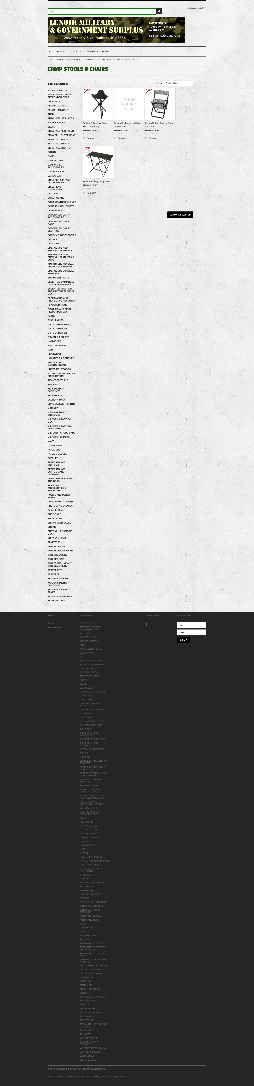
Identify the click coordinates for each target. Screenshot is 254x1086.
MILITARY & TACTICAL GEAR (69, 59)
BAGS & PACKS (56, 122)
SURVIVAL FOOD (57, 538)
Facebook (147, 624)
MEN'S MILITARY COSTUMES (57, 413)
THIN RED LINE (56, 559)
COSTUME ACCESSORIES (62, 235)
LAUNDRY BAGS (57, 399)
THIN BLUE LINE (56, 546)
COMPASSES (55, 210)
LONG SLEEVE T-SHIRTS (61, 404)
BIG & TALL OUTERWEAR (62, 135)
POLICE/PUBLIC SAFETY (61, 501)
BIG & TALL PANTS (58, 139)
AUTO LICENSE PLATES (61, 118)
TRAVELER (54, 574)
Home (50, 59)
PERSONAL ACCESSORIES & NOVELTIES (57, 488)
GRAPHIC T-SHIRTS (58, 337)
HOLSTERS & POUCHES (61, 358)
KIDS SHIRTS (55, 395)
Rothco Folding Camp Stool (96, 181)
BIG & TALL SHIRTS (58, 143)
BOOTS (52, 152)
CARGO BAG (55, 175)
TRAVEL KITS (55, 570)
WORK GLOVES (56, 600)
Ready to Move (56, 510)
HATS (51, 349)
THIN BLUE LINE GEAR (60, 550)
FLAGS (51, 316)
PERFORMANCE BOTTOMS (56, 463)
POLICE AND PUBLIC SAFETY (59, 496)
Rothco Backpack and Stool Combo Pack (127, 125)
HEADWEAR (54, 354)
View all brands (55, 627)
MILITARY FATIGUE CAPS (61, 433)
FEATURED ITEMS (57, 305)
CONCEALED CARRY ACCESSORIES (59, 216)
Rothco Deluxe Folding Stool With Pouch (158, 125)
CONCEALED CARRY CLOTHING (59, 229)
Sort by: (159, 83)
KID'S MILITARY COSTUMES (56, 390)
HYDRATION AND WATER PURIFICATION (61, 374)
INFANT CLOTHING (58, 380)
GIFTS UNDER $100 (58, 324)
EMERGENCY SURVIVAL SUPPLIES (61, 272)
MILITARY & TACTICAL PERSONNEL (60, 427)
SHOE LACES (55, 518)
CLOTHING (53, 193)
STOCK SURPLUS (57, 90)
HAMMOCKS (54, 341)
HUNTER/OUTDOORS (59, 369)
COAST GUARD (56, 198)
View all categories (88, 1060)
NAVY (51, 441)
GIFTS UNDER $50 (57, 333)
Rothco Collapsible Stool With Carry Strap (95, 125)
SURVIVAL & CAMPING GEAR (60, 532)
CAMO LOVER (55, 160)
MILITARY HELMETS (58, 437)
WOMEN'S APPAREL (59, 578)
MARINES (53, 408)
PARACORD (54, 449)
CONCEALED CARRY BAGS (59, 222)
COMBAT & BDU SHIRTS (61, 206)
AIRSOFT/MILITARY (58, 110)
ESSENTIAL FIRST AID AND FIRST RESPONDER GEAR (61, 291)
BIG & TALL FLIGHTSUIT (61, 131)
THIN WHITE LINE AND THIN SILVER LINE (60, 564)
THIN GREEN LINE (57, 555)
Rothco (51, 623)
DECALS (52, 239)
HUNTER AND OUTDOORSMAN (57, 363)
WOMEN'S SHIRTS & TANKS (59, 590)
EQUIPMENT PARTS (58, 277)
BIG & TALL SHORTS (59, 148)
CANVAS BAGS (56, 171)
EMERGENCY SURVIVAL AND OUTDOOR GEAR (61, 265)
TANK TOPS (54, 542)
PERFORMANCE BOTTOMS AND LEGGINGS (56, 472)
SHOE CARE (54, 514)
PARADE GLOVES (57, 454)
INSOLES (53, 384)
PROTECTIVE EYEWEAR (61, 506)
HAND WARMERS (57, 345)
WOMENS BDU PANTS (60, 596)
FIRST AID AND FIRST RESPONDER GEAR (59, 96)
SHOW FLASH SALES (59, 522)
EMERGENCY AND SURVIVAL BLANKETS (60, 249)
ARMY (51, 114)
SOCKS (52, 527)
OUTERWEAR (55, 445)
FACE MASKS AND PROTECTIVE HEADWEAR (62, 299)
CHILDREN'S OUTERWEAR (55, 188)
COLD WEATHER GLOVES (62, 202)
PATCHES (53, 458)
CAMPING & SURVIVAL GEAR (98, 59)
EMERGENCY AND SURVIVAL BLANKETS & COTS (61, 257)
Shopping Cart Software (101, 1077)
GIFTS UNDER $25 (57, 328)
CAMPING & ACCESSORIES (56, 166)
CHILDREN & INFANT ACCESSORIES (59, 181)
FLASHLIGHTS (56, 320)
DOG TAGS (54, 243)
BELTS (51, 126)
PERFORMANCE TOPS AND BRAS (60, 479)
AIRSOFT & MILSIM (58, 105)
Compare (91, 138)
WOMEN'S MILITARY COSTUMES (59, 584)
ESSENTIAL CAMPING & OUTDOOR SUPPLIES (61, 283)
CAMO (51, 156)
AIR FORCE (54, 101)
